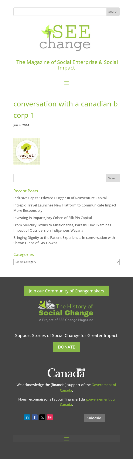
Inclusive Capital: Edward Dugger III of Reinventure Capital (60, 198)
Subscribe (94, 418)
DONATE (66, 347)
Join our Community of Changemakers (66, 291)
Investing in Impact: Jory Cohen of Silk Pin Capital (52, 217)
